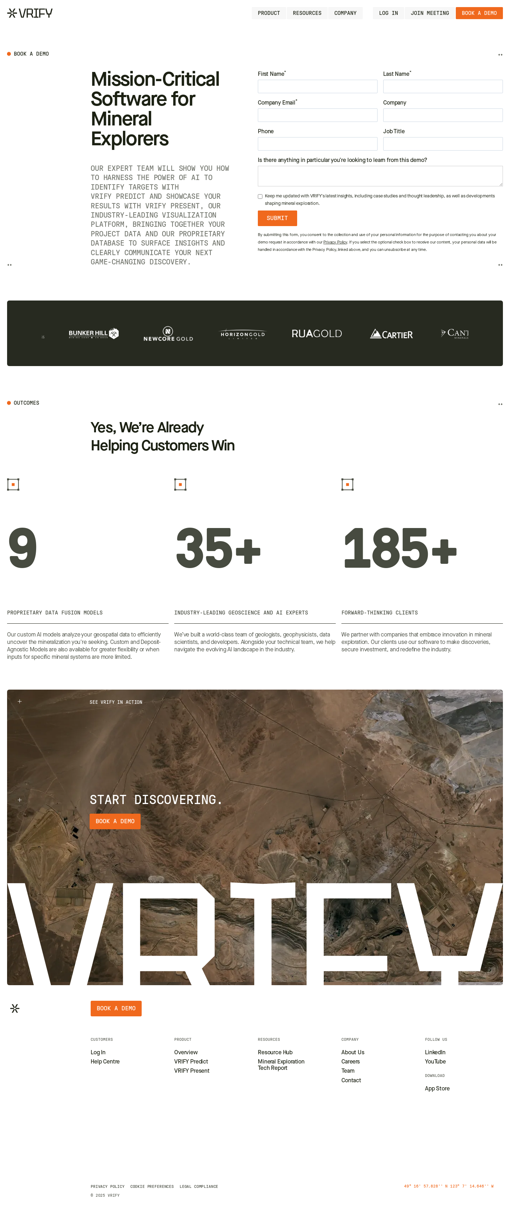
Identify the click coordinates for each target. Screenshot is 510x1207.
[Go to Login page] (388, 13)
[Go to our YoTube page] (435, 1062)
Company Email (278, 103)
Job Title (394, 132)
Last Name (397, 74)
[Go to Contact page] (351, 1081)
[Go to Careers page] (350, 1062)
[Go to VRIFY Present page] (192, 1071)
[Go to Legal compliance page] (199, 1186)
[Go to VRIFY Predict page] (191, 1062)
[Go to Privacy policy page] (108, 1186)
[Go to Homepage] (30, 13)
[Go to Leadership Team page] (347, 1071)
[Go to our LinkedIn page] (435, 1053)
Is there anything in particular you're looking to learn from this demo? (342, 160)
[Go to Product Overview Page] (186, 1053)
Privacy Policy (335, 243)
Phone (266, 132)
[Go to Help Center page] (105, 1062)
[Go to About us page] (352, 1053)
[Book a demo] (479, 13)
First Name (272, 74)
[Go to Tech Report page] (286, 1065)
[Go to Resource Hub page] (275, 1053)
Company (394, 103)
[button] (269, 13)
